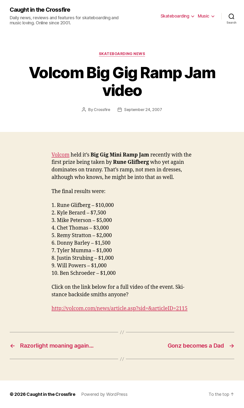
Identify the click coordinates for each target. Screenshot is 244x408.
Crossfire (102, 109)
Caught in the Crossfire (40, 10)
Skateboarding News (122, 54)
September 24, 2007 (143, 109)
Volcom (61, 155)
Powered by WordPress (104, 394)
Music (203, 16)
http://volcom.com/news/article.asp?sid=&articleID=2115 (119, 308)
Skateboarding (175, 16)
